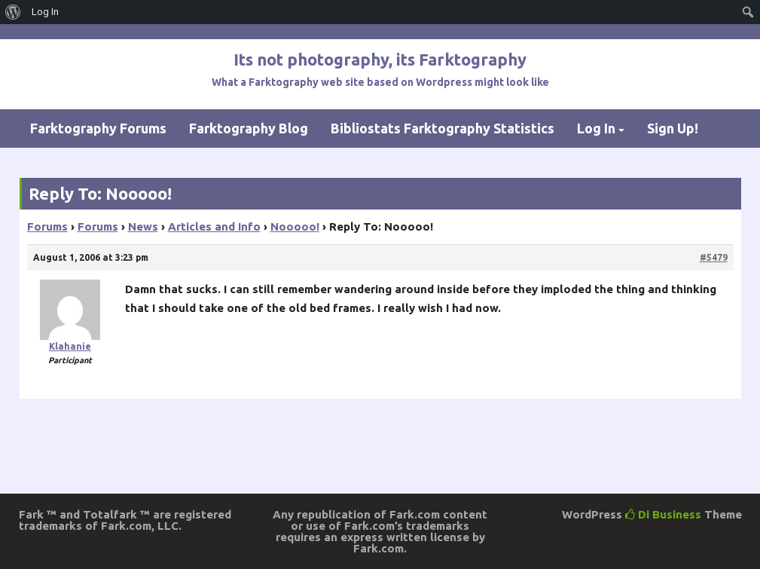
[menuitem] (13, 12)
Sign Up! (672, 128)
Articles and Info (214, 226)
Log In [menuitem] (45, 11)
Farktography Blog (248, 128)
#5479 (714, 257)
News (143, 226)
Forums (47, 226)
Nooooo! (294, 226)
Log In (596, 128)
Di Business (663, 514)
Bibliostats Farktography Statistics (442, 128)
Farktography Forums (98, 128)
